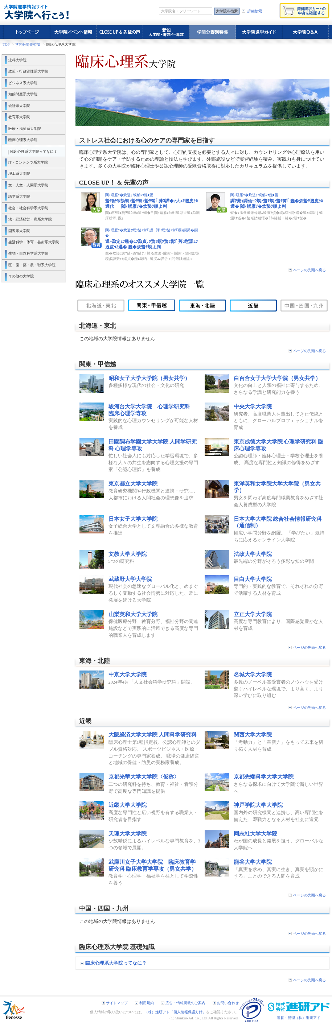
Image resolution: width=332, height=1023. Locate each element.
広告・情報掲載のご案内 (185, 1003)
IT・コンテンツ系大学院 (28, 162)
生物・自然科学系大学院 (28, 253)
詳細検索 (254, 11)
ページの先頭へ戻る (309, 270)
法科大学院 (17, 60)
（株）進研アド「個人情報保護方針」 (175, 1012)
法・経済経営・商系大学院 (30, 219)
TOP (6, 44)
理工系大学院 (19, 174)
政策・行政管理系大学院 (28, 71)
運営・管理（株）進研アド (298, 1018)
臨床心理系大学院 (22, 140)
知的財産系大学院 (22, 94)
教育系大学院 (19, 117)
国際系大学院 (19, 231)
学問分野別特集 (28, 44)
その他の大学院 (21, 276)
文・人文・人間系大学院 (28, 185)
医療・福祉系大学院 (24, 129)
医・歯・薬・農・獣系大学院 (32, 265)
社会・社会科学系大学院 (28, 208)
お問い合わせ (228, 1003)
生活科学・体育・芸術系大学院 (33, 242)
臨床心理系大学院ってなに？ (33, 151)
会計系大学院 (19, 106)
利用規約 (146, 1003)
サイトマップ (117, 1003)
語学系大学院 (19, 196)
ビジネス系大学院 (22, 83)
